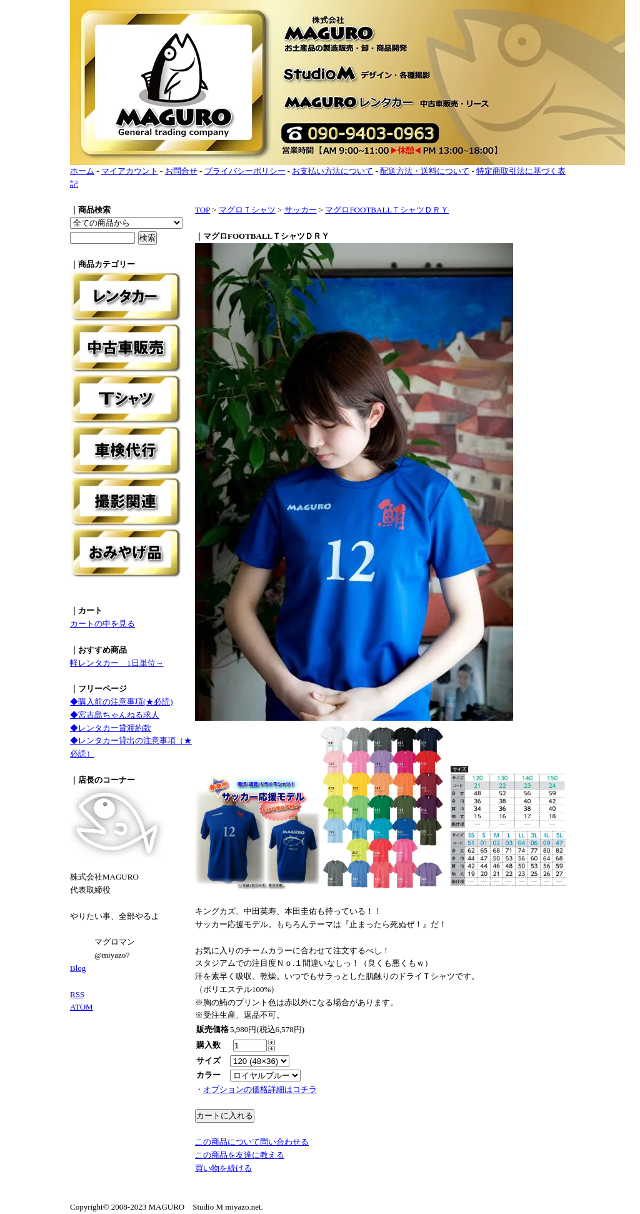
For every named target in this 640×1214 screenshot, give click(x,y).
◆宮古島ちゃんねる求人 (114, 715)
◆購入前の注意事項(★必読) (121, 701)
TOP (202, 209)
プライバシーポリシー (245, 171)
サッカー (300, 209)
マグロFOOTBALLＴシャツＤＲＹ (387, 209)
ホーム (82, 171)
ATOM (81, 1006)
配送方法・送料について (424, 171)
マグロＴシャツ (247, 209)
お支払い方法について (332, 171)
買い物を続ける (223, 1168)
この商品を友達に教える (239, 1155)
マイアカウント (129, 171)
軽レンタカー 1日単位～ (117, 663)
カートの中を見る (102, 623)
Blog (78, 968)
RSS (77, 994)
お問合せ (181, 171)
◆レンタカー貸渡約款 (110, 728)
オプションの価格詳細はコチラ (260, 1089)
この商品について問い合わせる (252, 1141)
